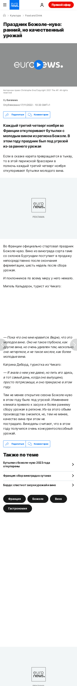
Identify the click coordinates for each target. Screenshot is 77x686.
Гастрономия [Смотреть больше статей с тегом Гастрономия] (17, 508)
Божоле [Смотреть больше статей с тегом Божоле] (37, 498)
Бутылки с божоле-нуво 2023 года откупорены (26, 464)
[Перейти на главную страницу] (14, 5)
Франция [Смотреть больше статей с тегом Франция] (14, 498)
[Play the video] (38, 65)
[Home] (4, 15)
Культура (15, 15)
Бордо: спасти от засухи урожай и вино (29, 485)
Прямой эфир (61, 4)
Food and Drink (33, 15)
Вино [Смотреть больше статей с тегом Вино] (58, 498)
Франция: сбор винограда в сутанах (27, 475)
